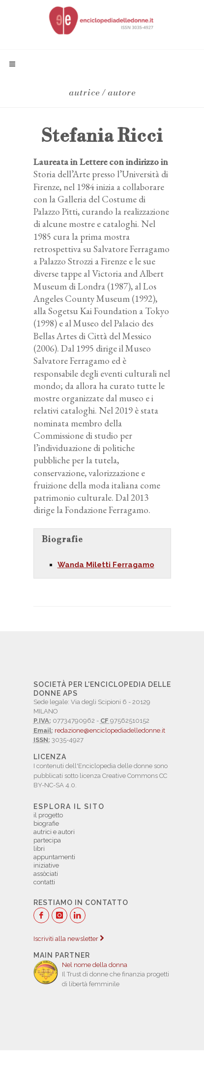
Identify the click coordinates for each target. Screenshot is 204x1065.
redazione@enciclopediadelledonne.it (110, 730)
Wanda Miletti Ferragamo (106, 564)
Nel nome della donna (94, 964)
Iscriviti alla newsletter (68, 938)
